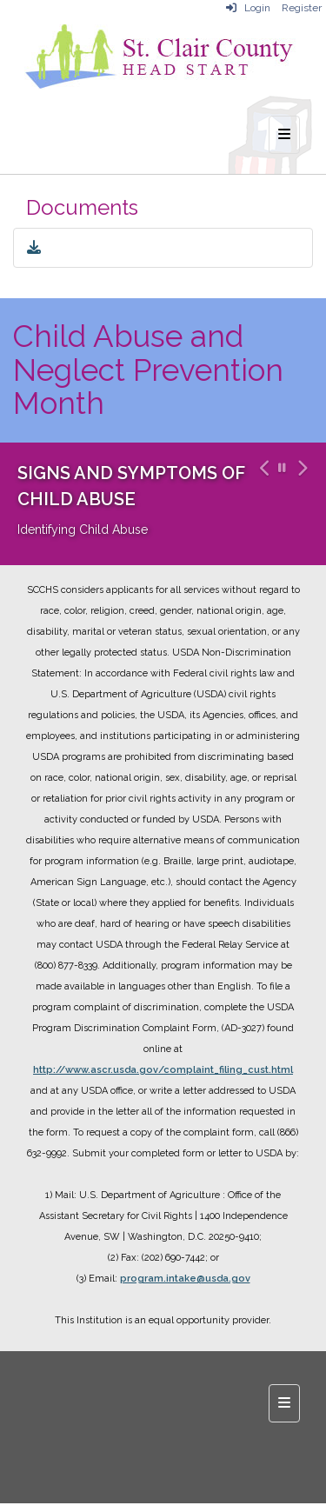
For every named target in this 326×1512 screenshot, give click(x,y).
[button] (262, 504)
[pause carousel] (282, 468)
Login (248, 8)
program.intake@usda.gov (185, 1278)
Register (302, 8)
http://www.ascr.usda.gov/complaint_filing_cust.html (163, 1070)
